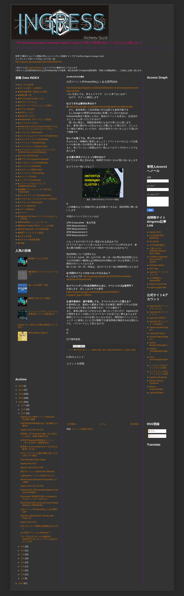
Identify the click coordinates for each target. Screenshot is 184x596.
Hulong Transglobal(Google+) (159, 351)
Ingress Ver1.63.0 (28, 463)
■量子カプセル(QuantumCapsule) (33, 159)
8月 (23, 550)
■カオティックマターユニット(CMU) (35, 105)
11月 (23, 409)
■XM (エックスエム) (27, 102)
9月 (23, 546)
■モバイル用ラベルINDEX (30, 88)
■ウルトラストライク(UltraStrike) (33, 139)
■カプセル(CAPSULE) (28, 156)
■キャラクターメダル (28, 123)
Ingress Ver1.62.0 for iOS (31, 467)
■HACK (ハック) (25, 112)
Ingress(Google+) (157, 333)
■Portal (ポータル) (26, 116)
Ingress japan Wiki (158, 287)
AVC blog (154, 269)
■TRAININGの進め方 (38, 333)
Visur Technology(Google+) (159, 359)
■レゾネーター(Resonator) (30, 132)
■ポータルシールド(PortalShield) (33, 163)
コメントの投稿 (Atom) (82, 429)
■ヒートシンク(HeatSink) (29, 166)
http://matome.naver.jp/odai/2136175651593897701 (38, 62)
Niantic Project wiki (158, 284)
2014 (21, 402)
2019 (21, 386)
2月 (23, 574)
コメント (154, 436)
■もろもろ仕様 (24, 236)
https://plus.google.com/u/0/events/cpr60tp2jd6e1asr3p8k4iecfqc (101, 106)
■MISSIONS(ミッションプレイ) (32, 222)
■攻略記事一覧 (24, 95)
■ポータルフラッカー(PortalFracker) (34, 195)
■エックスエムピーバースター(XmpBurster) (38, 136)
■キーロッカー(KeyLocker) (30, 202)
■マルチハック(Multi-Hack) (30, 170)
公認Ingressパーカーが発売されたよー (38, 475)
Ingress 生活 (155, 232)
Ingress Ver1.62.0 (28, 522)
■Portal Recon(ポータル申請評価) (33, 229)
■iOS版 (21, 243)
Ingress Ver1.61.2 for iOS (31, 486)
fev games (154, 241)
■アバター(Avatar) (26, 109)
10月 (23, 413)
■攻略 (94, 350)
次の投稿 (71, 424)
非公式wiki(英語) (157, 245)
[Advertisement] (28, 360)
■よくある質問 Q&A (38, 285)
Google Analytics (34, 68)
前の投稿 (134, 424)
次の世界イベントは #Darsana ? (35, 533)
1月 (23, 578)
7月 (23, 554)
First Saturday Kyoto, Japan (33, 459)
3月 (23, 570)
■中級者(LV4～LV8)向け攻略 (124, 350)
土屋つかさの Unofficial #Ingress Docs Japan (158, 250)
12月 (23, 405)
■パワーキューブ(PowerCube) (31, 143)
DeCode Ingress (157, 265)
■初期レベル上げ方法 (38, 258)
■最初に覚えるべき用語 (39, 298)
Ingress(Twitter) (157, 393)
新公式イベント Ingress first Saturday (37, 471)
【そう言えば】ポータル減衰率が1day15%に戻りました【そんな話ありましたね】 (38, 539)
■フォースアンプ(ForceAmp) (31, 173)
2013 (21, 583)
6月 (23, 558)
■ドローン (22, 213)
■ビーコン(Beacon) (27, 206)
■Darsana (78, 350)
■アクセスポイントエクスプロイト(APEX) (37, 199)
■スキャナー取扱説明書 (29, 240)
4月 (23, 566)
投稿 (152, 431)
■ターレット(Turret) (27, 176)
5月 (23, 562)
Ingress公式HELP (158, 318)
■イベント (87, 350)
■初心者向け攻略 (105, 350)
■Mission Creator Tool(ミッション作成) (35, 226)
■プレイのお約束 (25, 85)
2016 (21, 394)
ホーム (103, 424)
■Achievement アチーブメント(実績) (34, 119)
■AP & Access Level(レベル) (31, 98)
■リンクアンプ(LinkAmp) (29, 180)
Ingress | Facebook (158, 377)
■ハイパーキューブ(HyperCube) (32, 146)
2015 (21, 398)
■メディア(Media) (26, 209)
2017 (21, 390)
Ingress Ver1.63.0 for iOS (31, 430)
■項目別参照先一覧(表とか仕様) (32, 92)
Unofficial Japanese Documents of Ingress (158, 259)
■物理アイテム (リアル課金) (31, 233)
